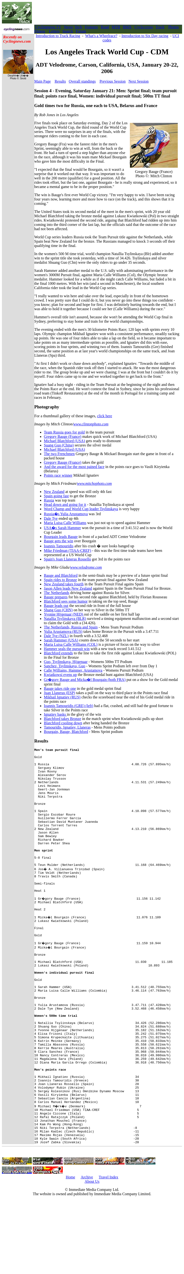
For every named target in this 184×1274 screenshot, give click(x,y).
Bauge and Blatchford (60, 575)
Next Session (138, 81)
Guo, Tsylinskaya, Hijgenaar (66, 662)
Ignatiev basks (55, 714)
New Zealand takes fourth (64, 584)
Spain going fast (56, 496)
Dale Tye (51, 518)
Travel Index (108, 1251)
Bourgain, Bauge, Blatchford (66, 732)
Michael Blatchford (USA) (64, 441)
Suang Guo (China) (59, 445)
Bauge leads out (56, 606)
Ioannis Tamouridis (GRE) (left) (68, 706)
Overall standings (82, 81)
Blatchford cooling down (63, 723)
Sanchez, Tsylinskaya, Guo (64, 666)
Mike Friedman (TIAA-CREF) (67, 550)
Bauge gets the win (58, 541)
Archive (87, 1251)
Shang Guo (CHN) (58, 610)
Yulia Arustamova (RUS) (63, 631)
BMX (127, 27)
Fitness (39, 31)
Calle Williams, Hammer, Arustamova (73, 670)
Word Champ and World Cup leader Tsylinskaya (81, 509)
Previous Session (112, 81)
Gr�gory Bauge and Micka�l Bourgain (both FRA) (85, 680)
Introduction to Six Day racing (144, 36)
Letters (54, 31)
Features (91, 27)
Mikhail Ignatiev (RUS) (62, 697)
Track (160, 27)
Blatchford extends (58, 653)
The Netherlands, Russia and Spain (71, 627)
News (68, 27)
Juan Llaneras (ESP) (59, 693)
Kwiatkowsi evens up (60, 675)
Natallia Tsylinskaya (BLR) (65, 619)
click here (104, 416)
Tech (78, 27)
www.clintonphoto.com (90, 424)
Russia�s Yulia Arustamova (66, 514)
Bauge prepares (56, 597)
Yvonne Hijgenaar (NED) (64, 614)
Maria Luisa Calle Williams (65, 523)
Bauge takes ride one (60, 688)
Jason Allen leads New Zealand (68, 588)
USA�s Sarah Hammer (62, 528)
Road (105, 27)
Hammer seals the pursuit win (67, 649)
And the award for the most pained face (74, 467)
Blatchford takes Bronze (62, 719)
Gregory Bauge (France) (62, 436)
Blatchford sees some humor (66, 601)
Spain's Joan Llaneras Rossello (67, 559)
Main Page (42, 81)
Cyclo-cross (143, 27)
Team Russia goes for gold (64, 432)
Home (70, 1251)
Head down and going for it (65, 505)
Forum (81, 31)
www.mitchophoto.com (94, 483)
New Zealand (54, 492)
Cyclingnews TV (48, 27)
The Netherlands (56, 593)
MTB (116, 27)
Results (60, 81)
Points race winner (58, 475)
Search (68, 31)
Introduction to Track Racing (58, 36)
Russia (49, 500)
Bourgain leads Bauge (61, 537)
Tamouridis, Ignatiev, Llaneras (67, 727)
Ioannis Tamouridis (58, 546)
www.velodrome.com (86, 567)
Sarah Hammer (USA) (61, 640)
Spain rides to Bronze (60, 580)
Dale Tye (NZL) (56, 636)
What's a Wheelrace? (101, 36)
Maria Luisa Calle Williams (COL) (71, 644)
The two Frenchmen (59, 454)
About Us (92, 1255)
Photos (173, 27)
